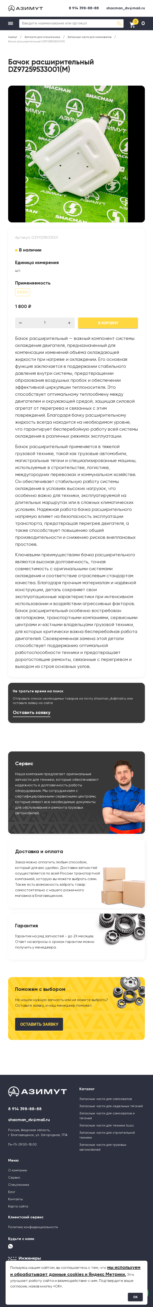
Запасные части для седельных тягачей (111, 1106)
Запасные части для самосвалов (105, 1099)
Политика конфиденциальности (33, 1227)
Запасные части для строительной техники (107, 1135)
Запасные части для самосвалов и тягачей (107, 1116)
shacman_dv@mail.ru (125, 8)
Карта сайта (18, 1206)
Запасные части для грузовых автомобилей (102, 1147)
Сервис (14, 1177)
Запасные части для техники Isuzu (106, 1125)
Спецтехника (18, 1184)
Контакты (15, 1199)
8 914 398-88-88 (84, 8)
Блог (11, 1192)
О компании (17, 1170)
